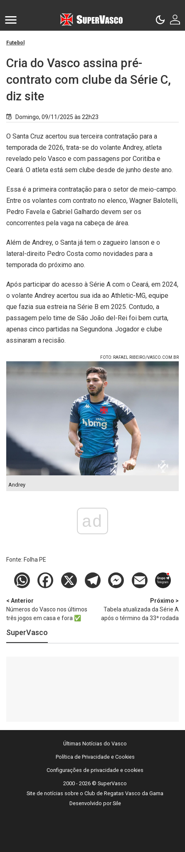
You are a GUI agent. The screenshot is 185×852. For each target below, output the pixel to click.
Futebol (15, 43)
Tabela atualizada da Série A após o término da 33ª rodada (136, 608)
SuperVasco (27, 632)
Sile (117, 803)
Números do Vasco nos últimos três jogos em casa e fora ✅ (49, 608)
